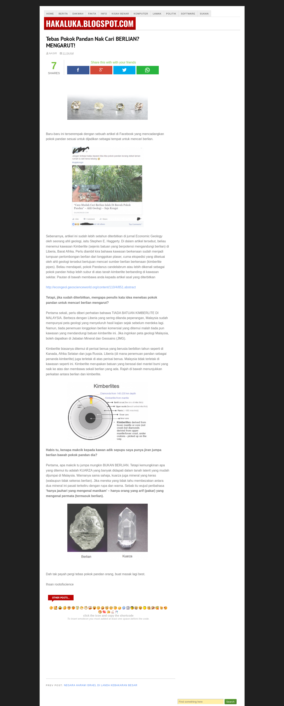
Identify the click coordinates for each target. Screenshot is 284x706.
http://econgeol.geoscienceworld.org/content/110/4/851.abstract (91, 287)
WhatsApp (147, 70)
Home (50, 13)
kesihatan (206, 315)
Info (104, 13)
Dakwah (78, 13)
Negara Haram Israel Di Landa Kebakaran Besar (100, 685)
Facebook (78, 70)
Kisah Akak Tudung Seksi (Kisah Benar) (201, 231)
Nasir (53, 53)
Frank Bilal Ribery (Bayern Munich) (199, 256)
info (226, 307)
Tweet (124, 70)
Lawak (157, 13)
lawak (184, 321)
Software (188, 13)
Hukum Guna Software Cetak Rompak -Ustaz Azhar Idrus (201, 245)
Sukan (204, 13)
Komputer (141, 13)
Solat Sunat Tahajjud (196, 79)
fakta (213, 304)
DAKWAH (210, 297)
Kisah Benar (120, 13)
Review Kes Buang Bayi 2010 (195, 209)
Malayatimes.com (110, 702)
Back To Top (232, 698)
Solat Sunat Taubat (194, 85)
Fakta (92, 13)
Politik (171, 13)
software (198, 319)
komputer (228, 314)
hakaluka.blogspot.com (90, 23)
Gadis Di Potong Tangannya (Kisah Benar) (202, 174)
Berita (63, 13)
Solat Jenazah (191, 69)
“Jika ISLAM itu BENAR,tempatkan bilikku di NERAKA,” (199, 269)
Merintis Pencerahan (60, 698)
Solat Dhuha (190, 63)
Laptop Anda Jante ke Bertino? (196, 186)
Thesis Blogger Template (74, 702)
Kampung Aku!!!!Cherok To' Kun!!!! (199, 197)
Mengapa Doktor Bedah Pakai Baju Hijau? (202, 220)
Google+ (101, 70)
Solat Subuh (190, 74)
